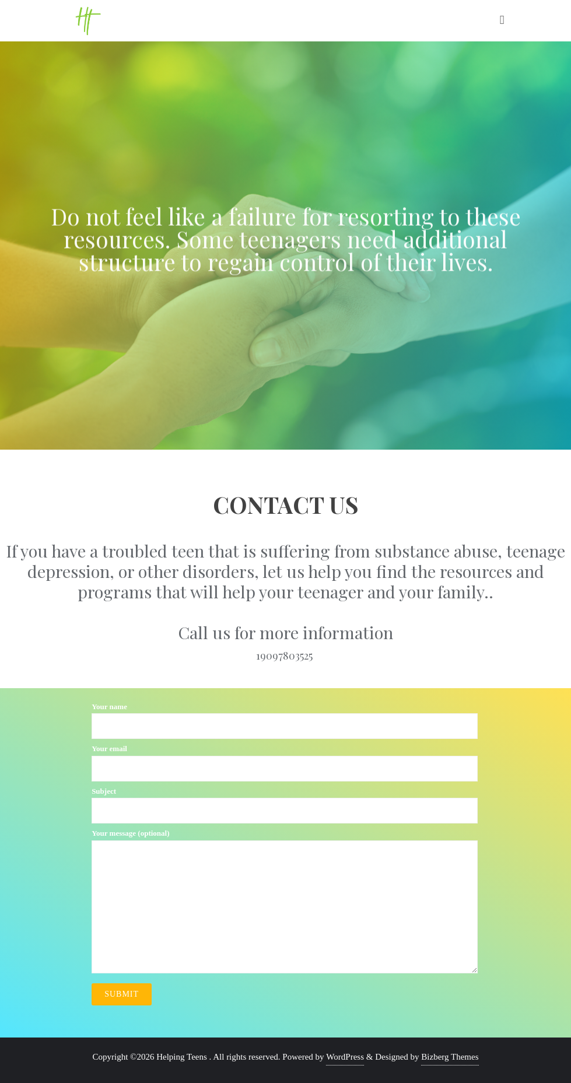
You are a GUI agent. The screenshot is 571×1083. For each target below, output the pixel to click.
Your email (285, 758)
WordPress (345, 1056)
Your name (285, 716)
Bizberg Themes (449, 1056)
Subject (285, 801)
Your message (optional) (285, 901)
